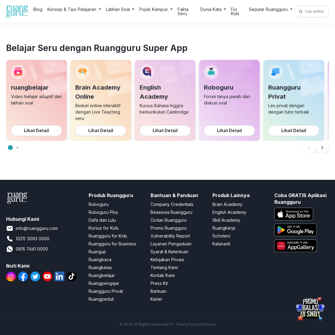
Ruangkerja (223, 228)
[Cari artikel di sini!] (316, 11)
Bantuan (159, 291)
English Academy (229, 212)
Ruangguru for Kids (108, 235)
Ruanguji (97, 251)
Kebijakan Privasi (167, 259)
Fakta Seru (183, 11)
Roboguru (99, 204)
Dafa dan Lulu (102, 220)
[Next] (322, 147)
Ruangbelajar (102, 275)
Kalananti (221, 243)
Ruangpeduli (101, 299)
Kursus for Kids (104, 228)
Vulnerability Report (170, 235)
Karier (156, 299)
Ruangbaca (100, 259)
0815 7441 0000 (27, 249)
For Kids (235, 11)
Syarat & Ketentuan (169, 251)
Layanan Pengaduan (171, 243)
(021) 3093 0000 (27, 238)
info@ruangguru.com (32, 228)
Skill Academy (226, 220)
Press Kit (159, 283)
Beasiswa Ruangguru (171, 212)
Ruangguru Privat (106, 291)
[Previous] (308, 147)
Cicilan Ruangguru (169, 220)
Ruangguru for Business (112, 243)
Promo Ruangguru (169, 228)
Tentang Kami (164, 267)
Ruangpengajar (104, 283)
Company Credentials (172, 204)
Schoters (221, 235)
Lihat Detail (36, 130)
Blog (37, 9)
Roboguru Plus (103, 212)
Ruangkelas (100, 267)
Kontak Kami (163, 275)
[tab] (10, 147)
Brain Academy (227, 204)
